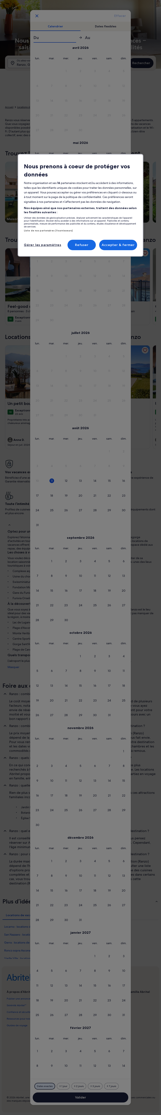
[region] (80, 205)
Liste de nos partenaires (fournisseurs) (48, 230)
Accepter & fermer (118, 245)
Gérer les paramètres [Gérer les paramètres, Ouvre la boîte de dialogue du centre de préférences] (42, 245)
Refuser (81, 245)
